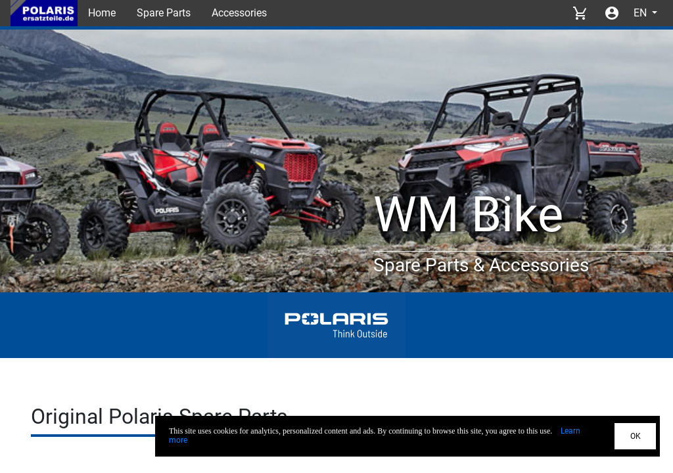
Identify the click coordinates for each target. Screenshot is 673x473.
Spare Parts (164, 13)
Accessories (239, 13)
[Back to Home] (44, 13)
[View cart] (580, 13)
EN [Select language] (641, 13)
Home (102, 13)
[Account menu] (612, 13)
